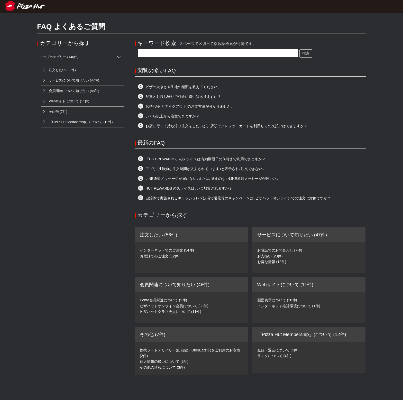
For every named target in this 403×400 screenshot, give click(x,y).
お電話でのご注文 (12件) (160, 256)
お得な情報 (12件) (271, 262)
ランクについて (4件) (274, 356)
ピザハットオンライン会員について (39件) (174, 306)
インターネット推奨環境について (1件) (288, 306)
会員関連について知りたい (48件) (70, 91)
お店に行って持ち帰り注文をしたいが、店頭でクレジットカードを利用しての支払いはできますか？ (226, 126)
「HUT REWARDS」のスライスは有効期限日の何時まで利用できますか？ (205, 159)
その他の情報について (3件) (162, 367)
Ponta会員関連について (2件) (163, 300)
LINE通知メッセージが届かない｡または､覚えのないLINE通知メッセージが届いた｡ (211, 178)
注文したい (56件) (58, 70)
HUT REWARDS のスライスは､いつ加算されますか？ (188, 188)
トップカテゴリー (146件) (82, 57)
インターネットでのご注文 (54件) (167, 250)
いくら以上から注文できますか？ (172, 116)
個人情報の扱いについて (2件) (164, 361)
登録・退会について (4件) (278, 350)
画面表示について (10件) (277, 300)
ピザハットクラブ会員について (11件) (170, 312)
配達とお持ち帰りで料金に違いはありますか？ (183, 97)
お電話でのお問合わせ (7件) (279, 250)
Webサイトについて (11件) (65, 101)
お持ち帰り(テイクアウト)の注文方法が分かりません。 (189, 106)
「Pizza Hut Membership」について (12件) (77, 122)
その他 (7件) (54, 112)
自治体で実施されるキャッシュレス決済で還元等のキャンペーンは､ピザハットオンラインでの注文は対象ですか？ (238, 198)
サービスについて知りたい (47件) (70, 80)
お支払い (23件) (270, 256)
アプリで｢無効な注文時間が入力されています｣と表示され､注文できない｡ (204, 169)
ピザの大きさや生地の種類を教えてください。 (183, 87)
